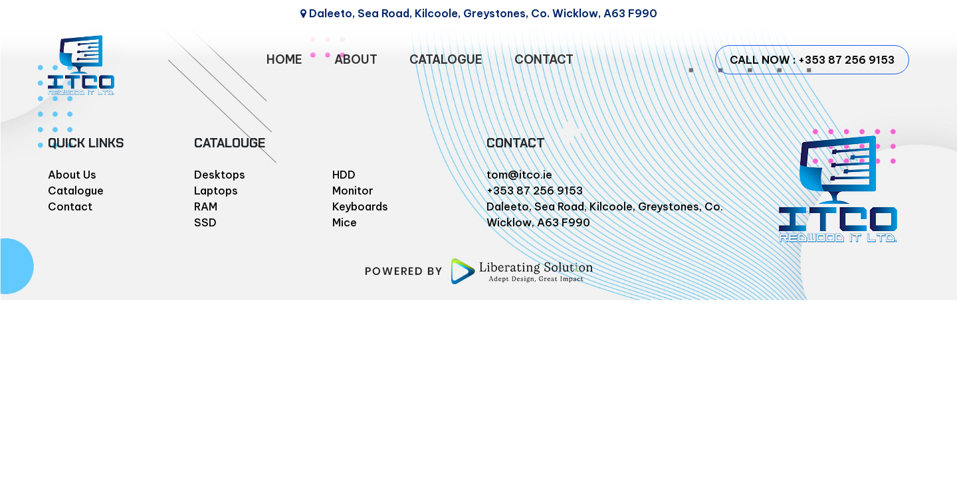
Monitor (352, 190)
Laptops (216, 190)
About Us (72, 174)
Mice (344, 222)
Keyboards (360, 206)
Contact (70, 206)
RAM (205, 206)
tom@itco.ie (519, 174)
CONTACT (544, 59)
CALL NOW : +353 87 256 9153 (812, 59)
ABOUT (355, 59)
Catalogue (76, 190)
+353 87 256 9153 (534, 190)
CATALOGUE (445, 59)
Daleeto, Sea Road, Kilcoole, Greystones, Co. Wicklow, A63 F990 (478, 13)
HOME (284, 59)
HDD (344, 174)
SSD (205, 222)
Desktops (219, 174)
